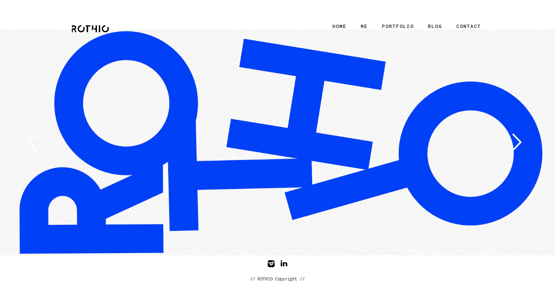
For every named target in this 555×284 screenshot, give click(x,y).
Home (339, 26)
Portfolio (398, 26)
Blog (435, 26)
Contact (468, 26)
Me (364, 26)
